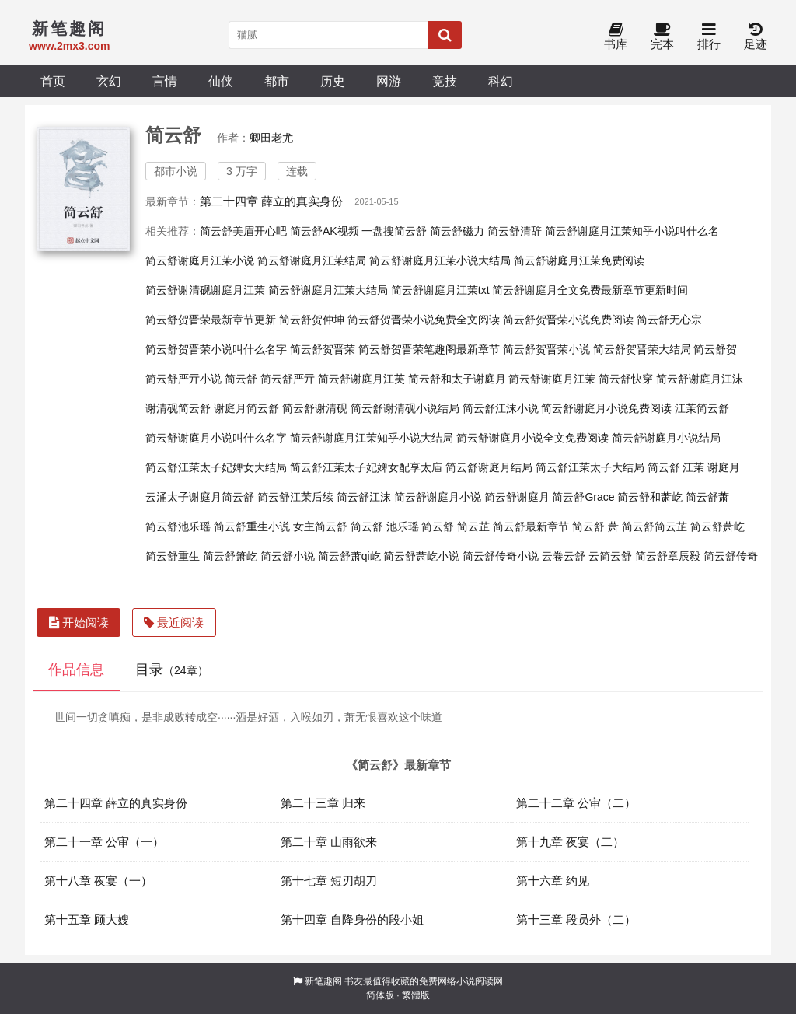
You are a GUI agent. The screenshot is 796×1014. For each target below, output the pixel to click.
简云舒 (241, 378)
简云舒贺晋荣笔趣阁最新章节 (429, 349)
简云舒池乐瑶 (178, 526)
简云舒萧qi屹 (349, 556)
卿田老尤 (271, 137)
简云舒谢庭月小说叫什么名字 (216, 438)
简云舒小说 (287, 556)
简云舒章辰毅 (667, 556)
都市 (276, 81)
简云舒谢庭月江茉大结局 (328, 290)
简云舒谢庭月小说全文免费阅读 (532, 438)
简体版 (380, 995)
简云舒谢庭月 (517, 497)
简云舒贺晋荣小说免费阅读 (568, 319)
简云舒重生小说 (252, 526)
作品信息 (76, 669)
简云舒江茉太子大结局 (590, 467)
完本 (662, 37)
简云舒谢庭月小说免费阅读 (606, 408)
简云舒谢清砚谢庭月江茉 (205, 290)
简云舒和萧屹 (650, 497)
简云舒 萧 (595, 526)
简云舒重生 (172, 556)
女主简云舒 (320, 526)
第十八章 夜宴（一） (98, 880)
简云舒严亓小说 (183, 378)
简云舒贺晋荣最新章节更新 (210, 319)
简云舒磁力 (457, 231)
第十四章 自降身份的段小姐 (352, 919)
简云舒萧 (707, 497)
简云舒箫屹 (230, 556)
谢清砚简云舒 (178, 408)
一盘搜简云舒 (394, 231)
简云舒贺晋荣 (322, 349)
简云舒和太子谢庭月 (457, 378)
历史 (332, 81)
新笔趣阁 (323, 981)
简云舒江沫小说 (501, 408)
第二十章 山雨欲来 (329, 841)
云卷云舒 (563, 556)
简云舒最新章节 (531, 526)
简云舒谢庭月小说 (437, 497)
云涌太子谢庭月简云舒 (199, 497)
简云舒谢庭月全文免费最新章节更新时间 (590, 290)
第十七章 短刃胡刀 (329, 880)
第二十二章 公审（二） (576, 802)
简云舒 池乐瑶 (385, 526)
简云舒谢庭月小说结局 (666, 438)
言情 (164, 81)
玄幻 (108, 81)
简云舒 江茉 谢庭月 (694, 467)
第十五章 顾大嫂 (86, 919)
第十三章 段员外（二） (576, 919)
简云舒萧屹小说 (421, 556)
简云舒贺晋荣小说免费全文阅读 (423, 319)
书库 (615, 37)
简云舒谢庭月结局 (488, 467)
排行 (709, 37)
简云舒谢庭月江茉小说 (199, 260)
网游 (388, 81)
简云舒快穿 (626, 378)
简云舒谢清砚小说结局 (405, 408)
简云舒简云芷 (654, 526)
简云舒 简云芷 (455, 526)
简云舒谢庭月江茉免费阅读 (579, 260)
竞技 (444, 81)
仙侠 (220, 81)
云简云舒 (610, 556)
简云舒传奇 (730, 556)
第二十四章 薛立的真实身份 (271, 201)
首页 (52, 81)
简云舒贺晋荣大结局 (642, 349)
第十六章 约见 (552, 880)
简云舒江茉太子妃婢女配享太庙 (366, 467)
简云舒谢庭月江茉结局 (311, 260)
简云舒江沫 (364, 497)
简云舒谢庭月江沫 (699, 378)
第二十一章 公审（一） (104, 841)
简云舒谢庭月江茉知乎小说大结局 (371, 438)
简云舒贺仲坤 (311, 319)
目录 (171, 669)
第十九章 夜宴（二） (570, 841)
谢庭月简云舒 (246, 408)
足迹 (755, 37)
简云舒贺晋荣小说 (546, 349)
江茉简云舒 (702, 408)
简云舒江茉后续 (295, 497)
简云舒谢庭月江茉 (551, 378)
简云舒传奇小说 (501, 556)
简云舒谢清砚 (314, 408)
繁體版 (416, 995)
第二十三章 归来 (323, 802)
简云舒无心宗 (669, 319)
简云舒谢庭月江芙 (361, 378)
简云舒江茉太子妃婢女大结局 (216, 467)
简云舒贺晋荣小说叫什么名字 (216, 349)
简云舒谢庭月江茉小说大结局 (440, 260)
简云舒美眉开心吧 (243, 231)
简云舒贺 (715, 349)
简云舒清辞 (514, 231)
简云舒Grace (583, 497)
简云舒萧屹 (717, 526)
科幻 (500, 81)
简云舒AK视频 (324, 231)
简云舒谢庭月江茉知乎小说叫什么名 (632, 231)
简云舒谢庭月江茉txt (440, 290)
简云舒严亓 (287, 378)
